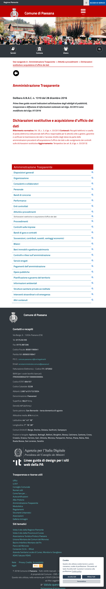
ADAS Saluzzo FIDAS (22, 555)
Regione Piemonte (11, 2)
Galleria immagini (20, 519)
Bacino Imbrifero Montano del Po (27, 542)
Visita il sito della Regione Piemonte (28, 529)
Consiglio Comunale (21, 487)
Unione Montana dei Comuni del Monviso (31, 539)
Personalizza (81, 581)
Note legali (14, 564)
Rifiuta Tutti (91, 577)
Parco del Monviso (21, 545)
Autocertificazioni (20, 496)
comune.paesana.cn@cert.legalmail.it (32, 359)
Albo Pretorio (18, 499)
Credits (29, 562)
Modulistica (18, 506)
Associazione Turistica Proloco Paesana (30, 536)
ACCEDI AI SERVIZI (97, 2)
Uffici (15, 480)
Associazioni (18, 515)
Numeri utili (18, 490)
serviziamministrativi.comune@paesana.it (34, 364)
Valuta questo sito (55, 584)
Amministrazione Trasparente (25, 503)
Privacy (22, 562)
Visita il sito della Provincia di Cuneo (28, 533)
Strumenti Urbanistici (22, 512)
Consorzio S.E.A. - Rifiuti (23, 549)
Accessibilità (38, 562)
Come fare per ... (20, 493)
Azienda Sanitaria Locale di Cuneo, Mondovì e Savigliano (37, 552)
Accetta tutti (72, 577)
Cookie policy (76, 571)
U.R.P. (15, 483)
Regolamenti (18, 509)
